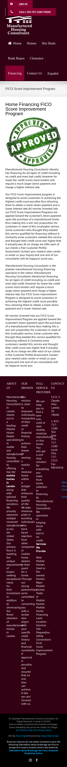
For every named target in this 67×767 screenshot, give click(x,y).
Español (53, 73)
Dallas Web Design (50, 735)
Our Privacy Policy (42, 730)
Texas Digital (22, 735)
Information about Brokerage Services (28, 750)
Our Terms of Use (24, 730)
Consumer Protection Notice (41, 752)
